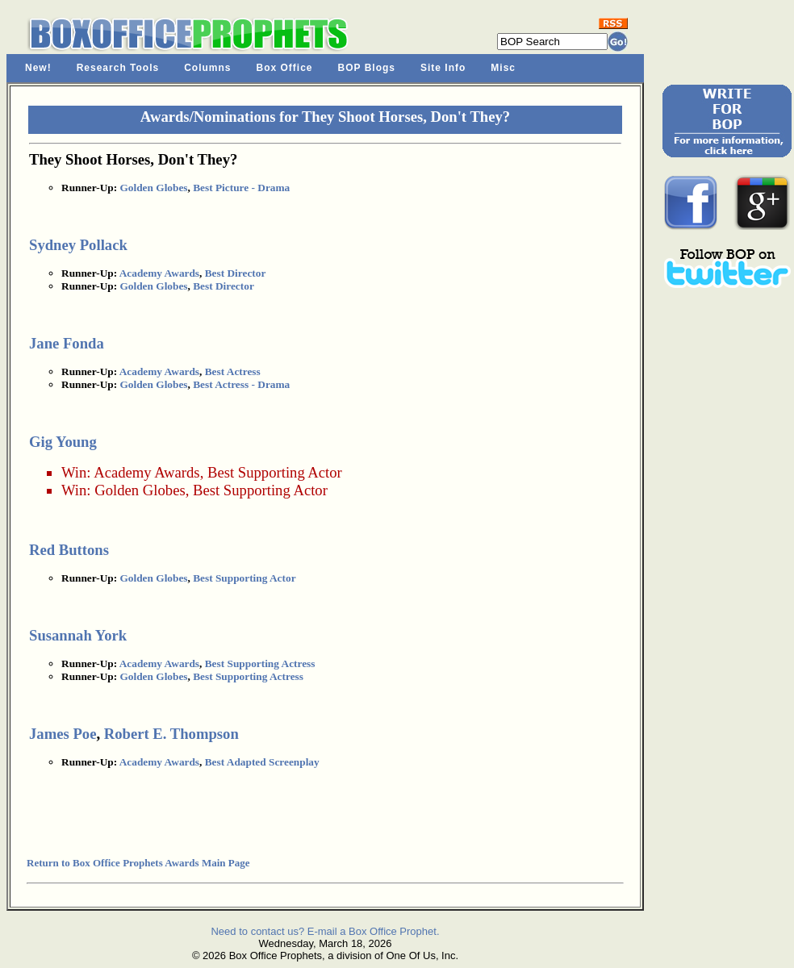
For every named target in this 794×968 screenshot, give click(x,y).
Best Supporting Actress (260, 663)
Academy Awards (159, 273)
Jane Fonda (66, 343)
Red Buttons (69, 549)
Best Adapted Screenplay (262, 762)
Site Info (443, 67)
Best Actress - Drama (241, 384)
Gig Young (63, 441)
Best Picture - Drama (241, 188)
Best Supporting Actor (274, 472)
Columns (207, 67)
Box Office (285, 67)
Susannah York (78, 635)
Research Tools (118, 67)
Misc (503, 67)
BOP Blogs (366, 67)
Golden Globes (153, 188)
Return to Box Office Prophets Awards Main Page (138, 863)
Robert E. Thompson (171, 733)
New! (38, 67)
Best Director (235, 273)
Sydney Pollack (78, 244)
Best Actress (233, 371)
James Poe (62, 733)
